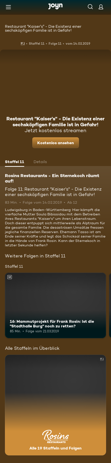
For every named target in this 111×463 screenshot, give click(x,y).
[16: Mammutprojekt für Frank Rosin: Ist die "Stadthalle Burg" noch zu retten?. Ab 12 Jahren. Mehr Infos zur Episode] (55, 305)
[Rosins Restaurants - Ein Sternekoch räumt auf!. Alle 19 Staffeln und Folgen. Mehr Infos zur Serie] (55, 405)
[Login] (100, 6)
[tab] (14, 162)
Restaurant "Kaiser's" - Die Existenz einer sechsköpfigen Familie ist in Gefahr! (43, 28)
